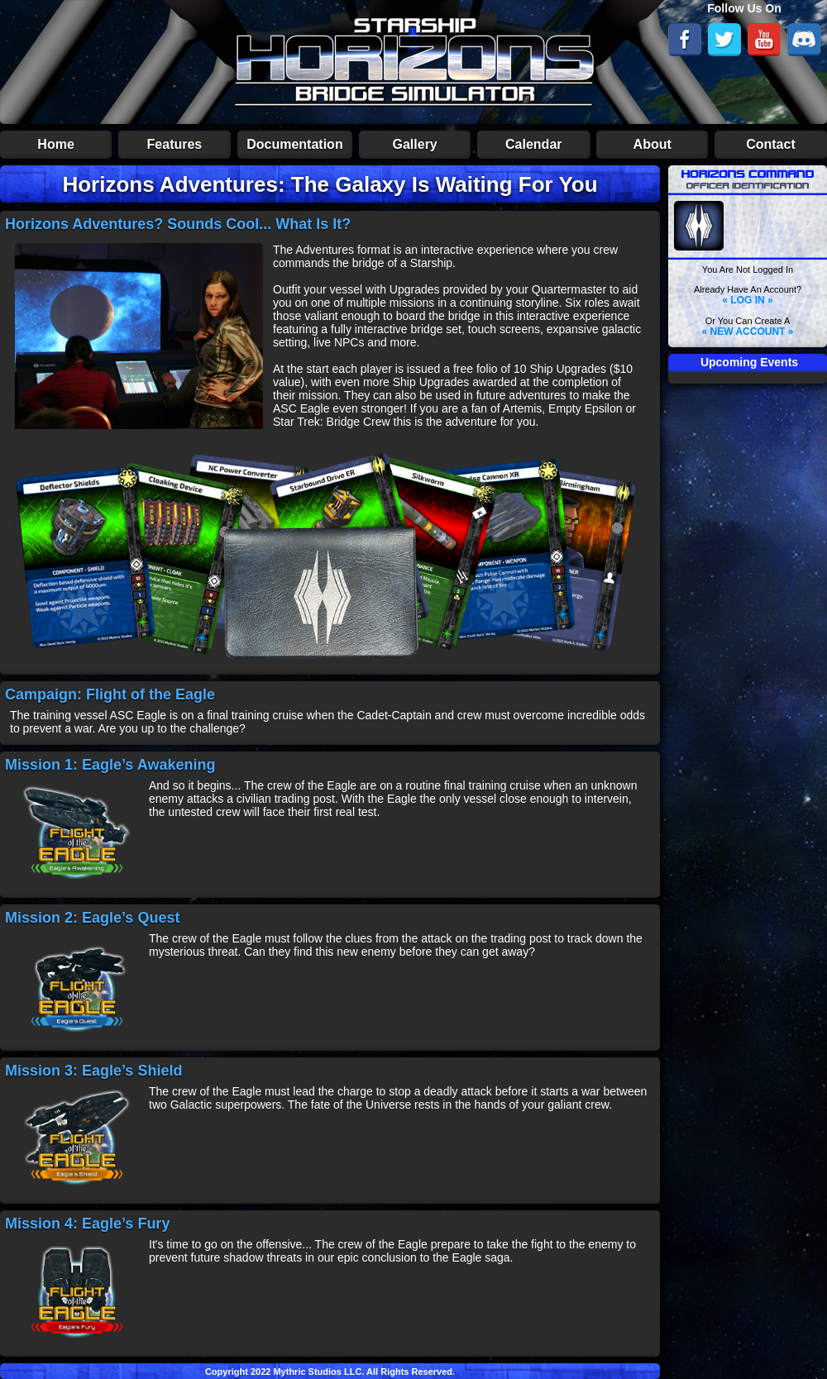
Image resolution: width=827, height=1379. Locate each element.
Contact (771, 144)
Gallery (415, 144)
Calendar (533, 144)
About (652, 144)
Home (55, 144)
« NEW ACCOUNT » (748, 331)
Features (175, 144)
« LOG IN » (747, 300)
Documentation (294, 144)
